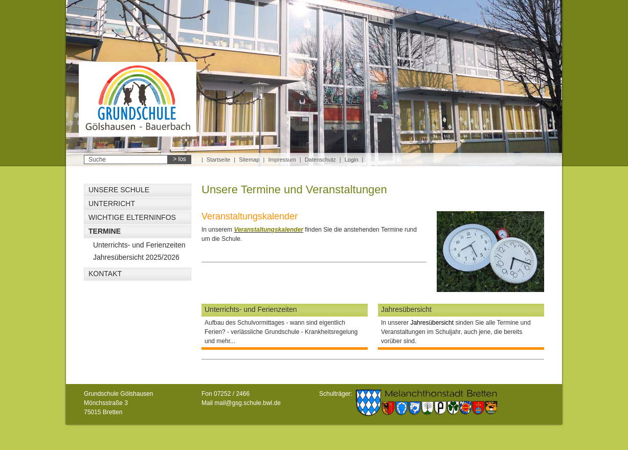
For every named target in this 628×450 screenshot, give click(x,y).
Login (351, 159)
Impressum (282, 159)
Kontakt (105, 273)
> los (179, 159)
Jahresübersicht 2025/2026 (136, 257)
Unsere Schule (118, 190)
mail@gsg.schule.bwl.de (247, 403)
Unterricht (111, 203)
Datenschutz (320, 159)
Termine (104, 231)
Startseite (218, 159)
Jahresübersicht (406, 309)
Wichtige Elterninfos (132, 217)
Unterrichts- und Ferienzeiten (139, 245)
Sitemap (249, 159)
